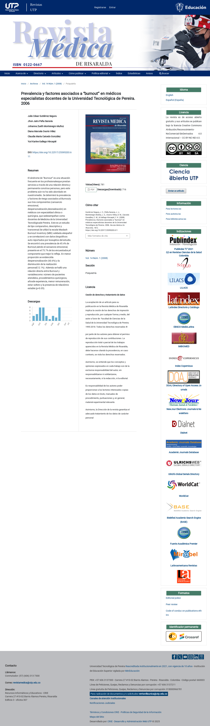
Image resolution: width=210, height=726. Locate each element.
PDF (92, 189)
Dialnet (183, 432)
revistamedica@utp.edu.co (26, 682)
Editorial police (173, 598)
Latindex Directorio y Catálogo (183, 307)
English (169, 95)
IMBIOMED (183, 346)
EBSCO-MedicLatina (184, 327)
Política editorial (100, 73)
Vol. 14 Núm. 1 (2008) (52, 83)
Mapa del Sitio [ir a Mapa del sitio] (97, 716)
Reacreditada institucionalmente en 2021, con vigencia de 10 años (159, 666)
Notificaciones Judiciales (102, 703)
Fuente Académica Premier (183, 543)
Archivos (34, 83)
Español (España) (175, 100)
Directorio (39, 73)
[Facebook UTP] (174, 656)
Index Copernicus (184, 366)
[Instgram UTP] (190, 656)
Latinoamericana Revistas (183, 565)
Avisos (149, 73)
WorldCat (184, 496)
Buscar (164, 73)
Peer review (172, 604)
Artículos (56, 73)
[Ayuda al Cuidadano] (201, 656)
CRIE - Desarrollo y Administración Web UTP (130, 721)
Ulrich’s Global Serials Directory (183, 474)
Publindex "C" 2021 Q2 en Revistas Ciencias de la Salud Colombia (184, 252)
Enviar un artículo (176, 191)
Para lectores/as (173, 209)
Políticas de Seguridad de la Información (141, 712)
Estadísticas (134, 73)
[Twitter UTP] (179, 656)
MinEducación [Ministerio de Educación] (132, 671)
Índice (119, 73)
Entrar (112, 7)
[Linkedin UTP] (196, 656)
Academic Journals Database (184, 452)
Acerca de (21, 73)
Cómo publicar (76, 73)
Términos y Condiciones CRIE (104, 712)
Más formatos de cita (98, 236)
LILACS (184, 287)
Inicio (7, 73)
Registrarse (100, 7)
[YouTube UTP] (185, 656)
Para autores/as (173, 214)
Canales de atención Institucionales (108, 698)
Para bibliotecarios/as (176, 219)
